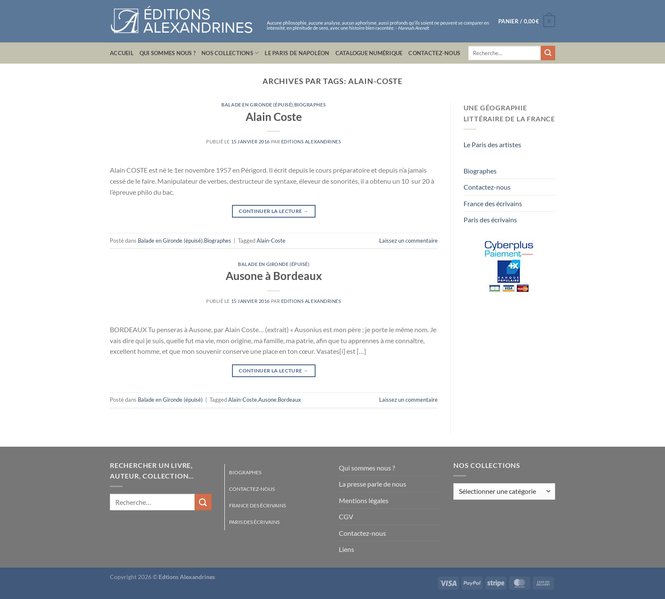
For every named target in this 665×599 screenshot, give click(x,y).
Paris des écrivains (490, 220)
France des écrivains (493, 203)
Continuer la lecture (273, 211)
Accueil (122, 53)
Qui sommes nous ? (168, 53)
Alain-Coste (271, 240)
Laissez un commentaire (408, 240)
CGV (346, 516)
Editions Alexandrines (311, 141)
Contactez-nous (434, 53)
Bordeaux (289, 399)
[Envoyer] (548, 53)
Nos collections (230, 53)
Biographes (310, 104)
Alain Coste (274, 116)
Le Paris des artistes (492, 144)
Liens (346, 549)
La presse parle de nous (372, 484)
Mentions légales (363, 500)
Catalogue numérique (369, 53)
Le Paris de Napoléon (297, 53)
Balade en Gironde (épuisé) (257, 104)
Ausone (267, 399)
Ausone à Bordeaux (274, 275)
